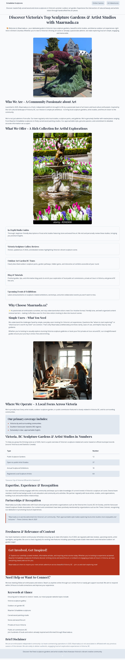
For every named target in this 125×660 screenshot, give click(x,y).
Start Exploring (62, 571)
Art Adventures (113, 3)
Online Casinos (98, 3)
